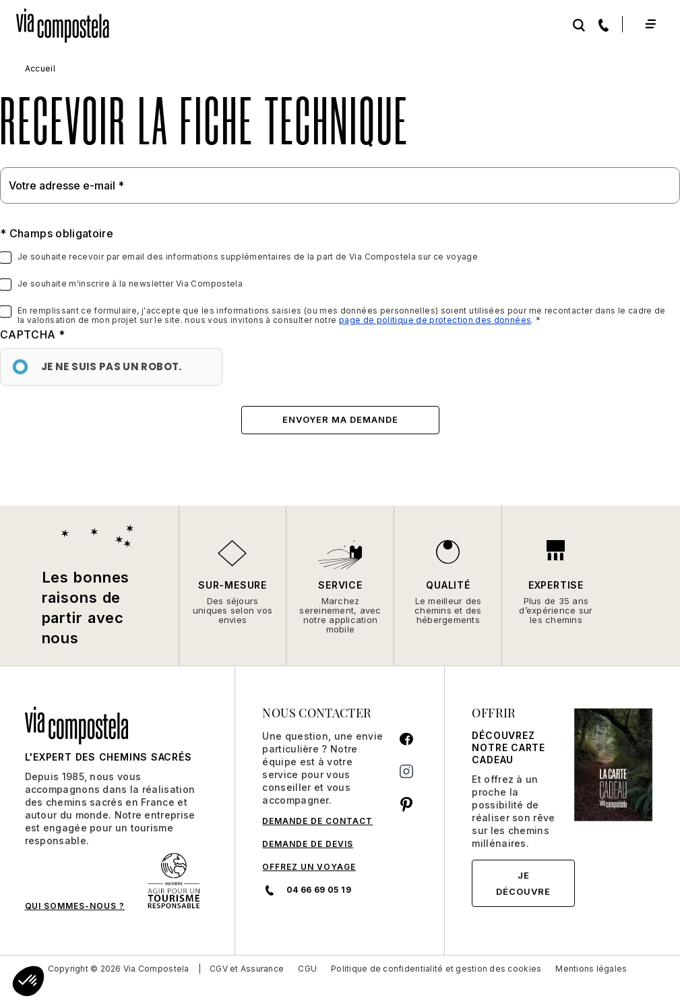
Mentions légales (591, 969)
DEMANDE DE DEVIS (307, 844)
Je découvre (523, 883)
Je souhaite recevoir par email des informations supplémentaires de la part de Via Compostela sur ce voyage (248, 257)
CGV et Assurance (247, 969)
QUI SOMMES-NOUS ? (75, 906)
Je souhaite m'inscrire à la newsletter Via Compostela (130, 284)
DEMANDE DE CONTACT (317, 821)
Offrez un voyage (309, 867)
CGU (307, 969)
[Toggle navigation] (650, 24)
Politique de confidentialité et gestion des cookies (436, 969)
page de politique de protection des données (435, 320)
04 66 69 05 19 (306, 890)
